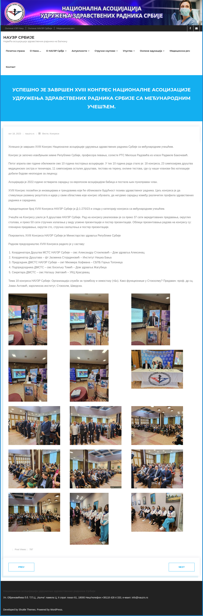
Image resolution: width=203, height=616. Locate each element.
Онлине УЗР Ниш (14, 28)
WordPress (56, 610)
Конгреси (54, 134)
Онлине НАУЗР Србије (40, 28)
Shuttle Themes (27, 610)
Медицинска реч (65, 28)
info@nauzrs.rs (139, 598)
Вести (45, 134)
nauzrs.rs (29, 134)
